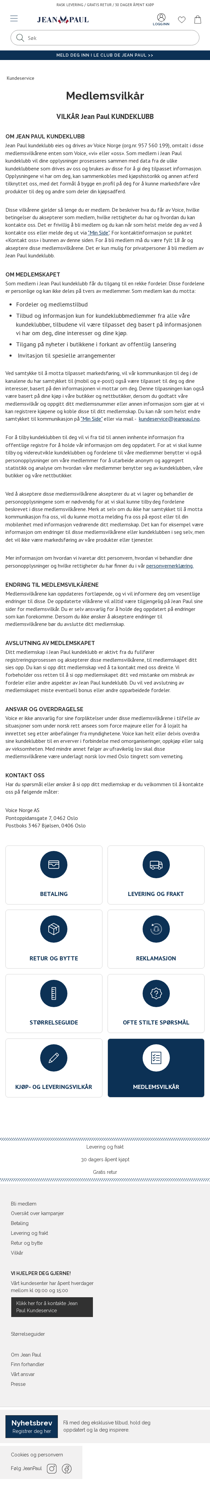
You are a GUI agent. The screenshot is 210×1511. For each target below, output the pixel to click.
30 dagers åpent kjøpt (105, 1159)
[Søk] (20, 37)
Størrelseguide (54, 1003)
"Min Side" (98, 232)
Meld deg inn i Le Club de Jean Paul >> (105, 55)
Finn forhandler (27, 1364)
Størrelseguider (28, 1334)
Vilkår (17, 1253)
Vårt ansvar (23, 1374)
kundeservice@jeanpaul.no (169, 418)
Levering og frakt (156, 874)
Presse (18, 1384)
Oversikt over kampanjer (37, 1213)
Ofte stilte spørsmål (156, 1003)
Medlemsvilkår (156, 1067)
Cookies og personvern (37, 1454)
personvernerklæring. (170, 565)
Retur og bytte (54, 938)
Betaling (54, 874)
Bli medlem (23, 1204)
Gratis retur (105, 1172)
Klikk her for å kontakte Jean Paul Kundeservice (47, 1307)
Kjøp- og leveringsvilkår (53, 1067)
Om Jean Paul (26, 1355)
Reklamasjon (156, 938)
